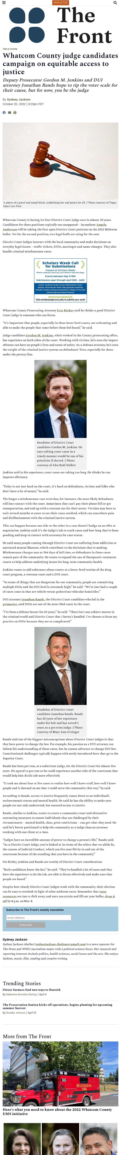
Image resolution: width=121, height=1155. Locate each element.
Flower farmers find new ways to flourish (32, 990)
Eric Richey (65, 310)
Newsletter (61, 2)
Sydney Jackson (19, 99)
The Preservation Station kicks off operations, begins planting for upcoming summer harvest (57, 1006)
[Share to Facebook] (4, 112)
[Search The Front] (116, 2)
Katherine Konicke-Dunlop (21, 994)
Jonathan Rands (32, 599)
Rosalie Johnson (16, 1012)
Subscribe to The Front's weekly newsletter (35, 909)
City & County (10, 49)
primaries (10, 604)
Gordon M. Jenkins (39, 335)
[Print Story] (14, 112)
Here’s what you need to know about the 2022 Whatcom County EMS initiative (57, 1112)
